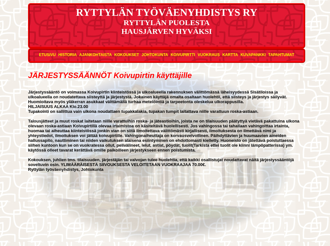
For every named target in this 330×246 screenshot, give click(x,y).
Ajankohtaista (95, 55)
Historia (67, 55)
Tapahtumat (281, 55)
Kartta (230, 55)
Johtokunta (154, 55)
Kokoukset (126, 55)
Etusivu (47, 55)
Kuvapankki (253, 55)
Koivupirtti (182, 55)
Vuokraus (209, 55)
